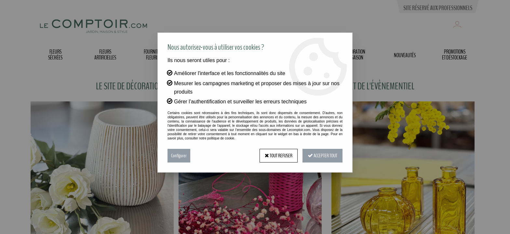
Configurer (179, 155)
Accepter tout (322, 155)
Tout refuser (278, 155)
